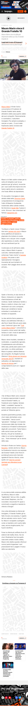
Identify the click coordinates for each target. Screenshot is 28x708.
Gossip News (21, 633)
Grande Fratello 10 (7, 128)
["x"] (13, 697)
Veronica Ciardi (19, 198)
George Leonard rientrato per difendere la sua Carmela (11, 462)
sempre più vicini (14, 231)
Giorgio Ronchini (13, 633)
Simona (8, 51)
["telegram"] (20, 697)
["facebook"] (16, 697)
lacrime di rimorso (7, 363)
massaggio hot (12, 213)
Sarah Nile (15, 208)
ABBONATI (20, 11)
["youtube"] (9, 697)
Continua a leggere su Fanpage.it (14, 583)
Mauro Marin (5, 107)
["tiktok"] (2, 697)
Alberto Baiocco (5, 633)
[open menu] (1, 11)
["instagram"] (6, 697)
